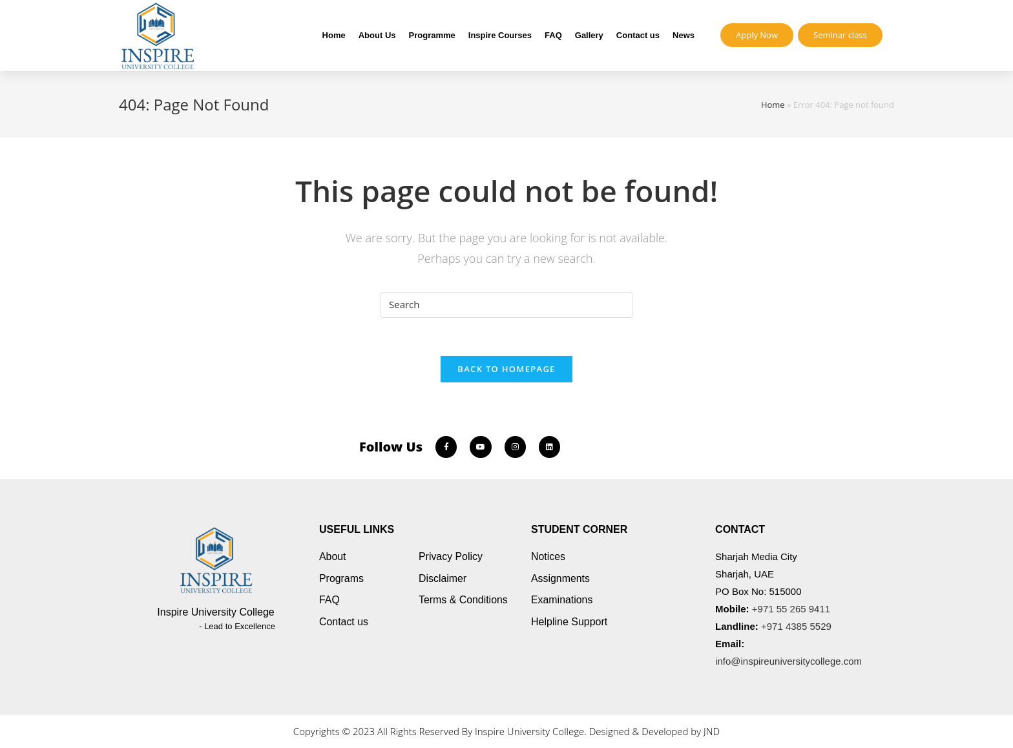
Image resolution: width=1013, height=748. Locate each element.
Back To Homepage (506, 369)
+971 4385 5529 (796, 626)
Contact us (638, 35)
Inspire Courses (500, 35)
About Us (377, 35)
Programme (432, 35)
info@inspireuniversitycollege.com (788, 661)
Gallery (589, 35)
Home (334, 35)
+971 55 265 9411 (791, 609)
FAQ (553, 35)
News (683, 35)
